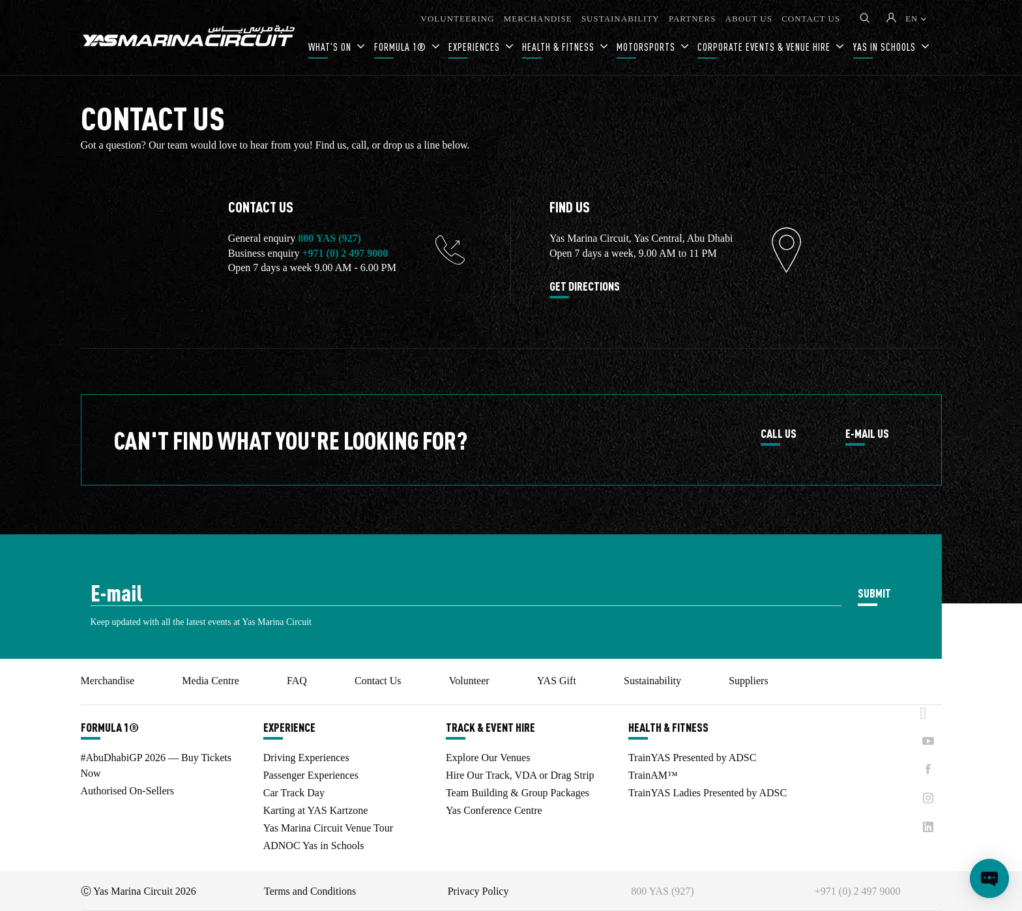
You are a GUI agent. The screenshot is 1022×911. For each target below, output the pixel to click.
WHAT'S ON (331, 46)
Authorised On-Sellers (128, 790)
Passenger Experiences (310, 775)
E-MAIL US (867, 434)
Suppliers (748, 680)
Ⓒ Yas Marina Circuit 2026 (138, 891)
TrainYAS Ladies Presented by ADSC (707, 792)
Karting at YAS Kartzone (315, 810)
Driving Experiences (306, 757)
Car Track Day (294, 792)
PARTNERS (692, 18)
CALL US (778, 434)
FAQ (297, 680)
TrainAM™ (653, 775)
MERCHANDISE (538, 18)
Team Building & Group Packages (517, 792)
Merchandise (108, 680)
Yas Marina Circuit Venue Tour (328, 827)
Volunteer (469, 680)
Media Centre (210, 680)
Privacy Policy (478, 891)
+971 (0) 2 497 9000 (345, 253)
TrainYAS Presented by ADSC (692, 757)
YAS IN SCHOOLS (885, 46)
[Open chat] (989, 878)
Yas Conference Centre (494, 810)
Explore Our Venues (488, 757)
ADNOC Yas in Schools (313, 845)
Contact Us (378, 680)
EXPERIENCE (289, 727)
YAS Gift (556, 680)
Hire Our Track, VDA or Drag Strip (520, 775)
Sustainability (652, 680)
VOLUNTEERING (458, 18)
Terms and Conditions (310, 891)
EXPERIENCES (475, 46)
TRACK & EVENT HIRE (490, 727)
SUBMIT (874, 592)
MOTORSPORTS (647, 46)
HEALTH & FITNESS (559, 46)
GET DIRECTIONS (584, 286)
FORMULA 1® (401, 46)
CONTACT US (810, 18)
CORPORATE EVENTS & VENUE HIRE (765, 46)
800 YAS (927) (329, 238)
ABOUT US (748, 18)
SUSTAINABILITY (620, 18)
